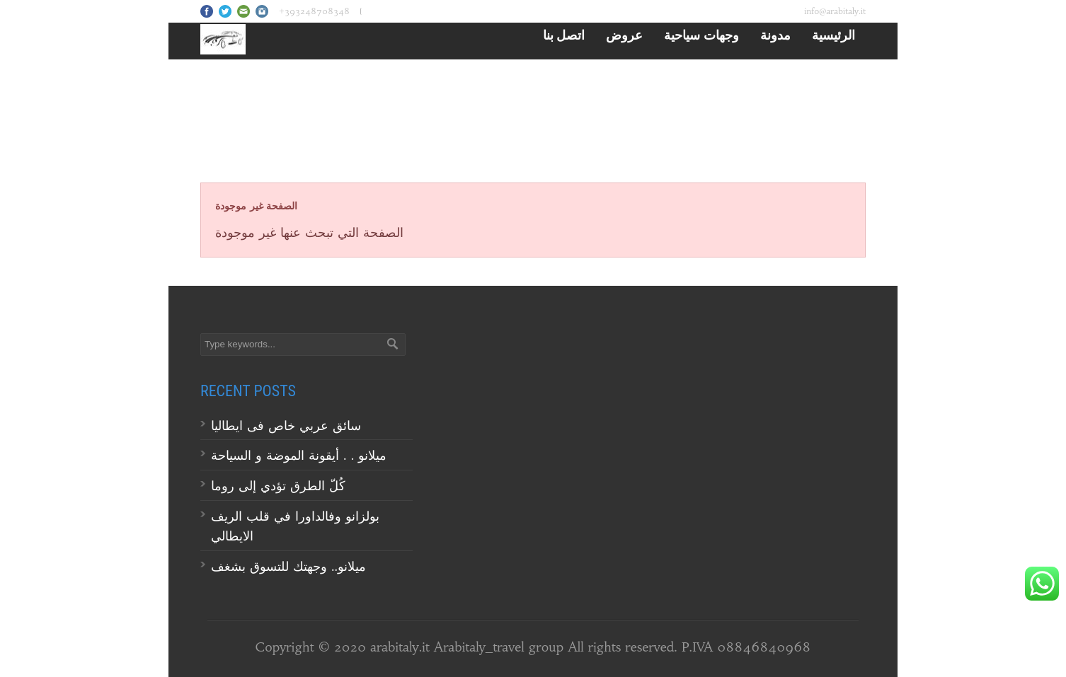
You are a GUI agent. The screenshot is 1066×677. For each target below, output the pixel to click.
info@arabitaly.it (835, 11)
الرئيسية (833, 34)
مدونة (775, 34)
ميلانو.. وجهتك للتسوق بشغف (288, 566)
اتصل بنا (564, 34)
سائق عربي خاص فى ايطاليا (286, 425)
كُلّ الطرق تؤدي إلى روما (278, 486)
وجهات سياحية (701, 34)
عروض (624, 34)
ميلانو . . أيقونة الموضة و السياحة (301, 455)
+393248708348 (314, 11)
